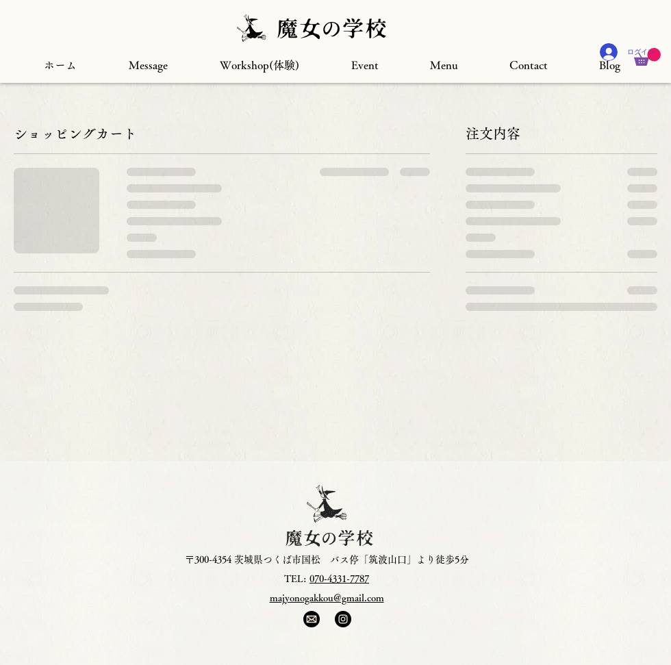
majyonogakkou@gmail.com (327, 598)
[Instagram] (343, 619)
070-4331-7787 (339, 579)
